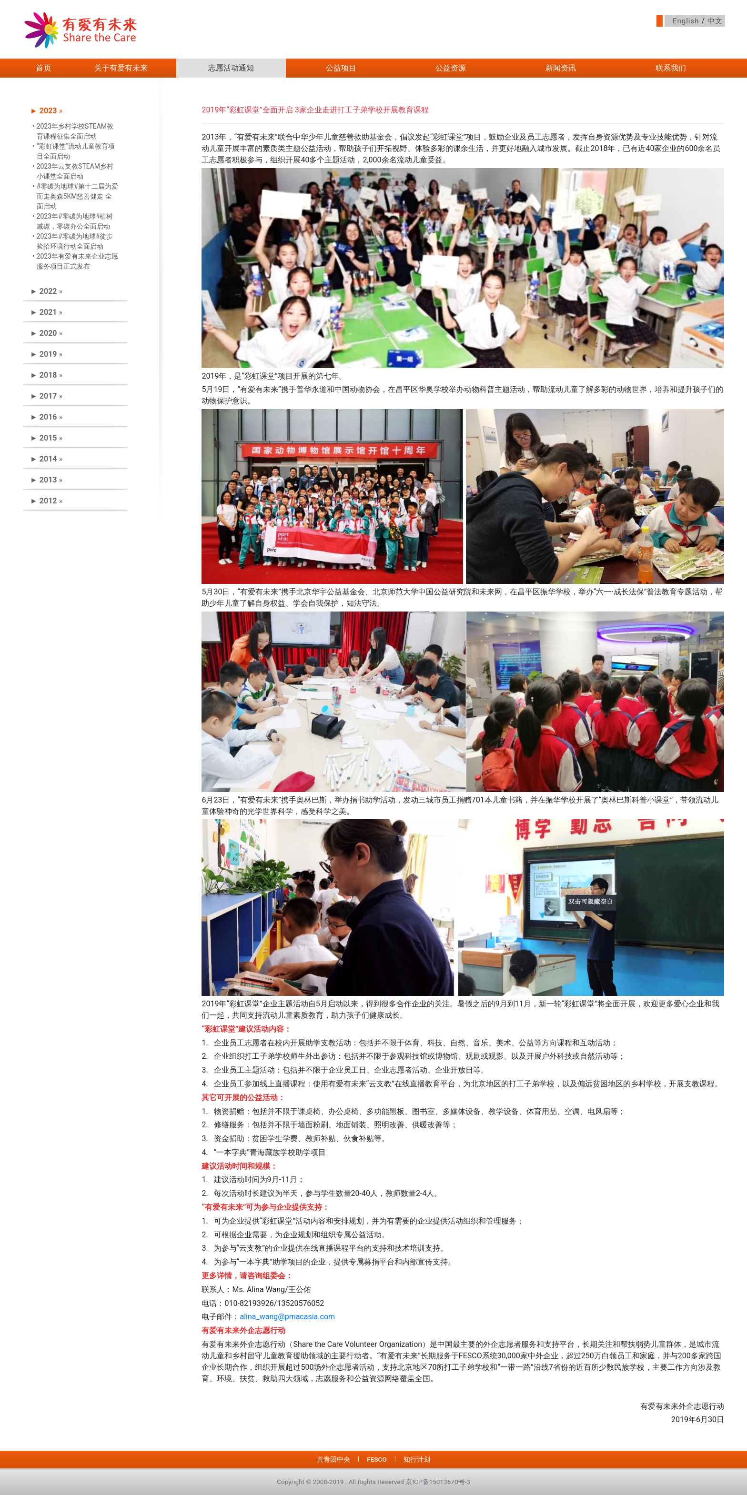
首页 (44, 67)
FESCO (377, 1459)
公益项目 (341, 67)
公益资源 (450, 67)
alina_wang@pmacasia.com (287, 1316)
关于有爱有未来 (121, 67)
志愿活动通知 (231, 67)
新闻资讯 (560, 67)
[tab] (75, 110)
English (686, 21)
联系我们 (671, 67)
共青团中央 (333, 1459)
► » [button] (46, 110)
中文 (715, 21)
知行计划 (417, 1459)
